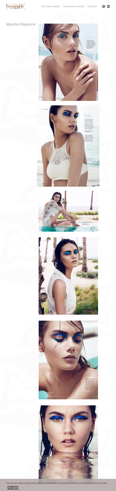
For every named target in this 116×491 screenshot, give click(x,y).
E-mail (108, 6)
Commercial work (73, 6)
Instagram (103, 6)
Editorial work (51, 6)
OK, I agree (13, 489)
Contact (92, 6)
